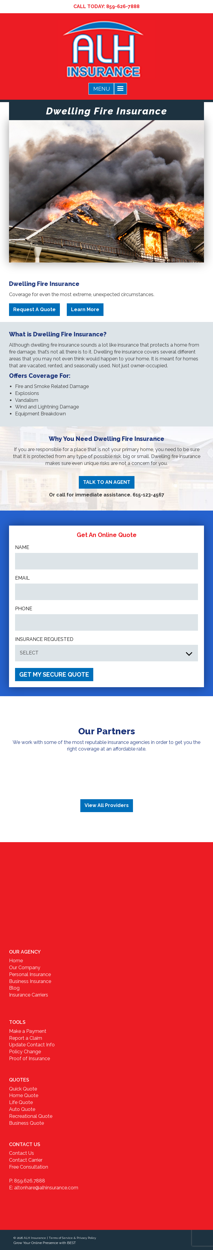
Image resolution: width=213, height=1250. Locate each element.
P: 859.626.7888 (27, 1181)
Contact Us (21, 1153)
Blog (14, 988)
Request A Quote (34, 309)
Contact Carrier (25, 1160)
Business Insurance (30, 981)
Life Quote (21, 1102)
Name (22, 547)
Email (22, 578)
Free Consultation (28, 1167)
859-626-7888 (123, 6)
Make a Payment (27, 1031)
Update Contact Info (32, 1045)
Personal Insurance (30, 974)
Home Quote (23, 1095)
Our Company (24, 967)
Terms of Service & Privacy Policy (72, 1237)
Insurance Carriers (28, 995)
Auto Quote (22, 1109)
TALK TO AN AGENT (106, 482)
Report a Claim (25, 1038)
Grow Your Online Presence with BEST (45, 1243)
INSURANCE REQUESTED (44, 639)
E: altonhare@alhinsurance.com (43, 1188)
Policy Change (25, 1051)
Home (16, 960)
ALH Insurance (35, 1237)
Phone (23, 608)
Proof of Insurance (29, 1058)
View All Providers (107, 805)
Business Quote (26, 1123)
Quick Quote (23, 1089)
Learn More (85, 309)
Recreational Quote (30, 1116)
